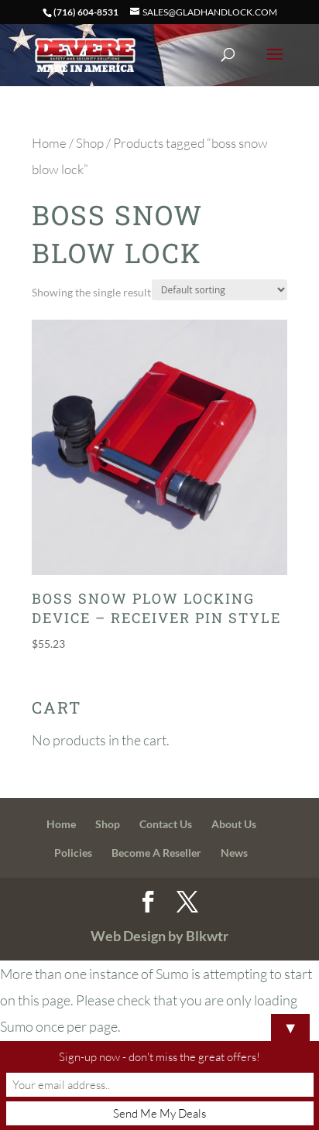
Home (49, 143)
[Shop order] (219, 289)
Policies (73, 852)
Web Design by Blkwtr (159, 935)
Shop (90, 143)
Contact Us (165, 823)
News (234, 852)
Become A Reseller (156, 852)
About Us (233, 823)
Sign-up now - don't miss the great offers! (159, 1057)
